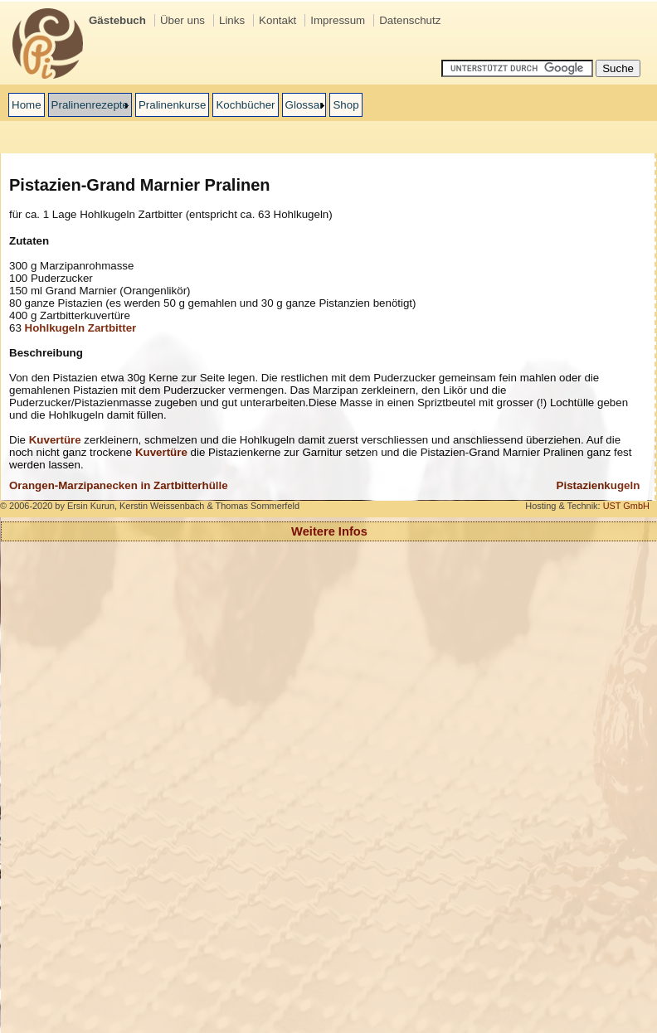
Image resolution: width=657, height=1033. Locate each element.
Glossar (304, 105)
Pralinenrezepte (90, 105)
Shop (345, 105)
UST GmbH (626, 506)
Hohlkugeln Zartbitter (81, 328)
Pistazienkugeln (598, 485)
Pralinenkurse (173, 105)
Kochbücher (245, 105)
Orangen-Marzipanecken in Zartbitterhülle (118, 485)
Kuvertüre (55, 440)
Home (26, 105)
